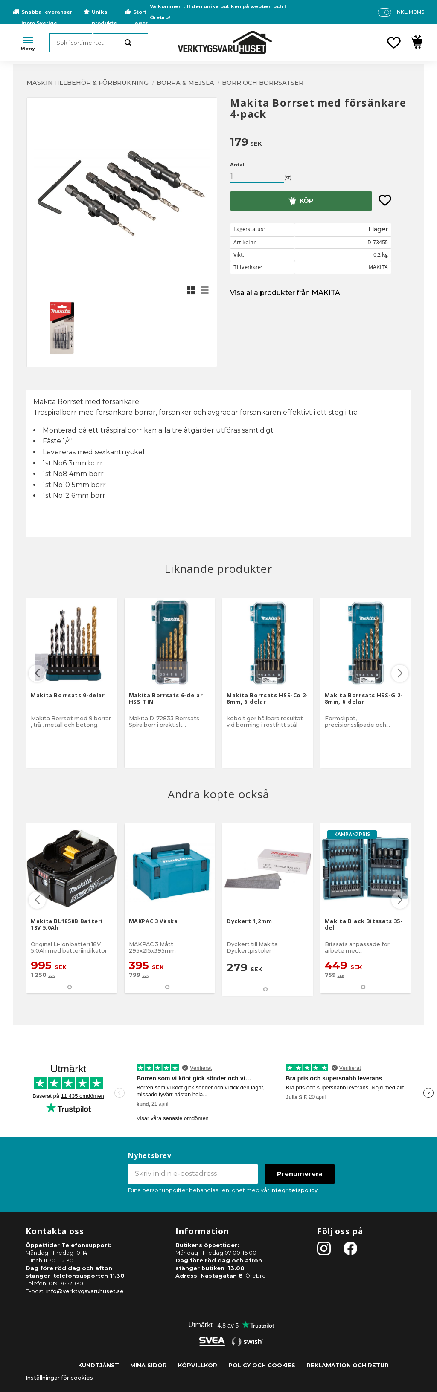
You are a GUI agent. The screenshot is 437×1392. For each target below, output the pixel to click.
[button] (394, 42)
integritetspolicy (294, 1190)
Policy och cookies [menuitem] (261, 1365)
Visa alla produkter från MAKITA (285, 293)
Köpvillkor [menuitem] (197, 1365)
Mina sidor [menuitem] (148, 1365)
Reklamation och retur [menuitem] (347, 1365)
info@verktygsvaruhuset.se (85, 1291)
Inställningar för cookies (59, 1378)
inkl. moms (410, 12)
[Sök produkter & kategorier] (98, 42)
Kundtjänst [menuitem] (98, 1365)
